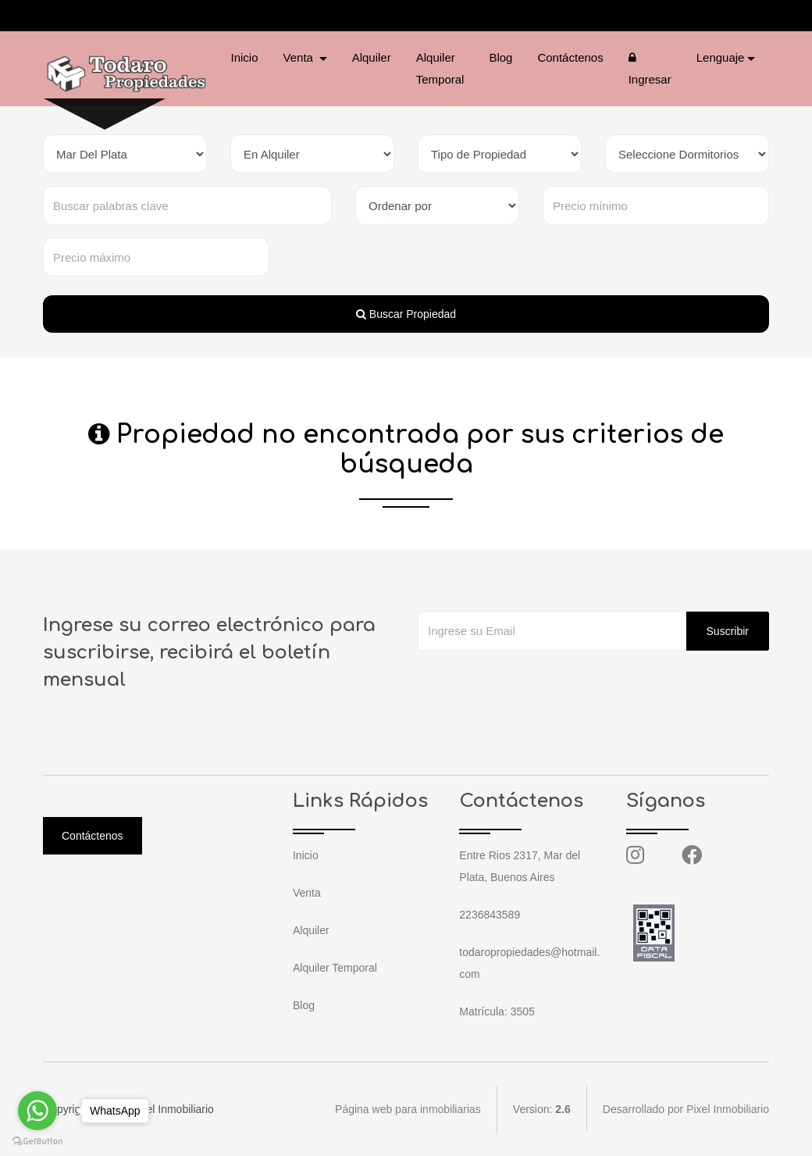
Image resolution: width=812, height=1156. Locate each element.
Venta (307, 893)
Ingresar (650, 69)
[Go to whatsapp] (37, 1110)
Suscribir (728, 631)
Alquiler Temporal (440, 68)
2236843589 (106, 15)
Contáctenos (570, 57)
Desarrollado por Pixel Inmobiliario (686, 1109)
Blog (500, 57)
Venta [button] (300, 57)
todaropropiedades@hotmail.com (250, 15)
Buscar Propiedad (406, 314)
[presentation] (536, 681)
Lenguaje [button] (720, 57)
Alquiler (371, 57)
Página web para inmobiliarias (408, 1109)
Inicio (244, 57)
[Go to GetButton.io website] (37, 1140)
